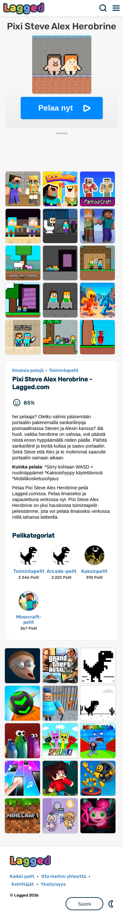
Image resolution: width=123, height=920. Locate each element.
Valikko (116, 8)
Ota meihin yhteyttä (63, 876)
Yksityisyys (53, 884)
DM (111, 903)
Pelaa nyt (55, 107)
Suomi (84, 904)
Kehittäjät (22, 884)
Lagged (24, 8)
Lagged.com (31, 861)
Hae (103, 8)
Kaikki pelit (22, 876)
